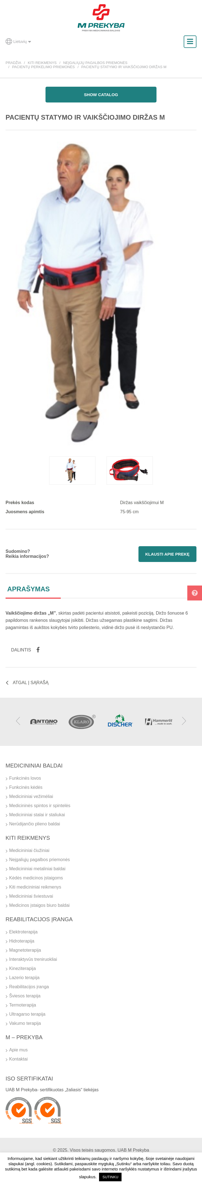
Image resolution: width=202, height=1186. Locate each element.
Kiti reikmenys (42, 63)
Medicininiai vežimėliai (31, 796)
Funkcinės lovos (25, 778)
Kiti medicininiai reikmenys (35, 887)
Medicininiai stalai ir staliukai (37, 814)
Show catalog (101, 94)
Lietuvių (18, 41)
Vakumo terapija (25, 1023)
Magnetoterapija (25, 950)
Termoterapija (22, 1005)
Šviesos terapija (25, 996)
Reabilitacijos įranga (29, 986)
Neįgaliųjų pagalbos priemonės (95, 63)
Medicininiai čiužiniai (29, 850)
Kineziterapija (22, 968)
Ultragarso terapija (27, 1014)
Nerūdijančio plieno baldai (34, 824)
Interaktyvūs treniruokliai (33, 959)
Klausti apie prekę (167, 554)
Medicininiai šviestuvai (31, 896)
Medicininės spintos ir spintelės (39, 805)
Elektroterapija (23, 932)
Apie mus (18, 1050)
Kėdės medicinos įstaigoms (36, 878)
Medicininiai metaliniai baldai (37, 868)
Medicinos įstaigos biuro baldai (39, 905)
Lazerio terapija (24, 977)
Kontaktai (18, 1059)
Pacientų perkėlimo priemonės (43, 67)
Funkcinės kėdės (25, 787)
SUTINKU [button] (110, 1177)
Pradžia (13, 63)
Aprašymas (28, 589)
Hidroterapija (21, 941)
